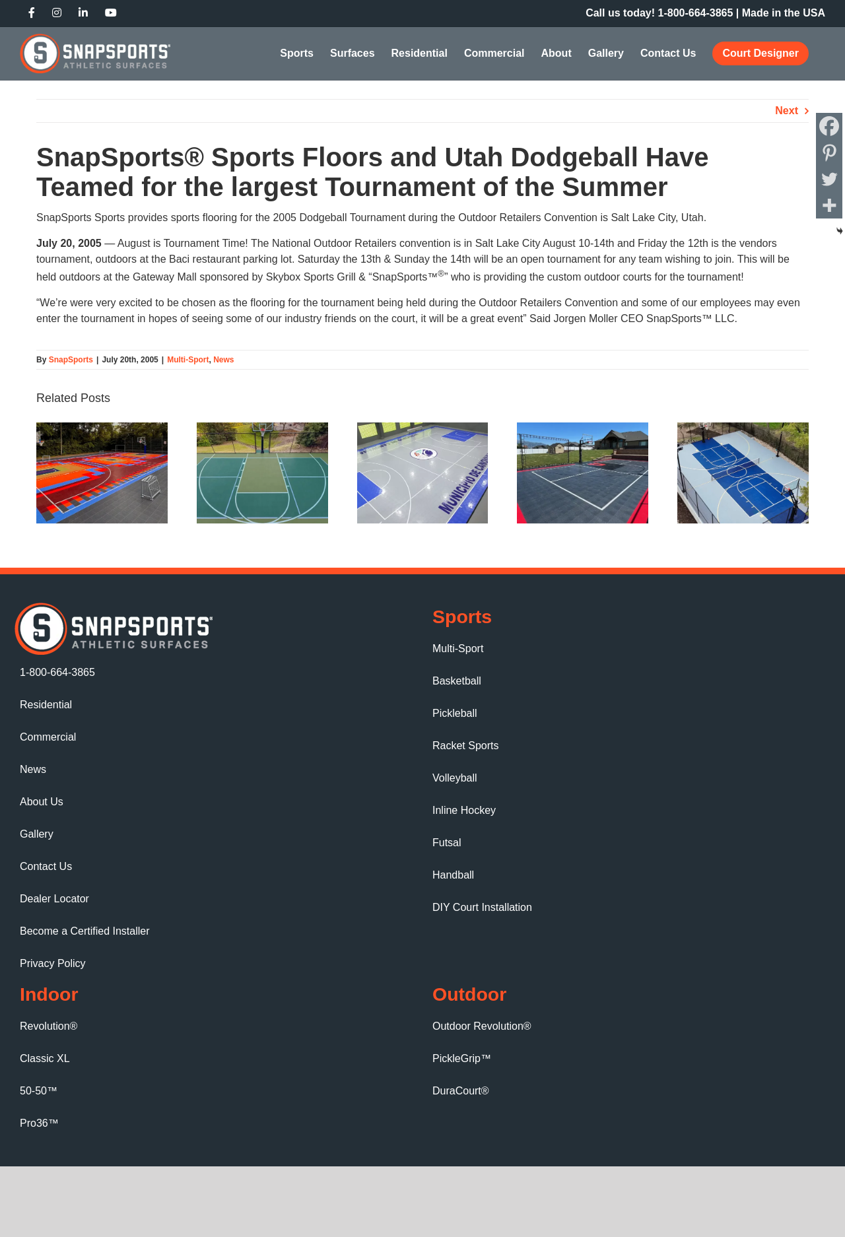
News (223, 359)
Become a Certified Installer (85, 931)
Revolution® (48, 1026)
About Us (41, 801)
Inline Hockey (464, 810)
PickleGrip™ (461, 1058)
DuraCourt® (460, 1090)
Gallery (36, 834)
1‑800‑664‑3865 (695, 12)
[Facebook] (829, 126)
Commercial (48, 737)
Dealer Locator (54, 898)
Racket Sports (465, 745)
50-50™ (38, 1090)
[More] (829, 205)
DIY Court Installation (482, 907)
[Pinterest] (829, 152)
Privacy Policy (53, 963)
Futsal (446, 842)
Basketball (456, 680)
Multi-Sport (188, 359)
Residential (46, 704)
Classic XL (45, 1058)
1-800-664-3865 (57, 672)
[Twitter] (829, 179)
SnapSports (71, 359)
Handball (453, 875)
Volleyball (454, 778)
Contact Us (46, 866)
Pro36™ (39, 1123)
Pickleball (454, 713)
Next (786, 110)
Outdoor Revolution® (481, 1026)
